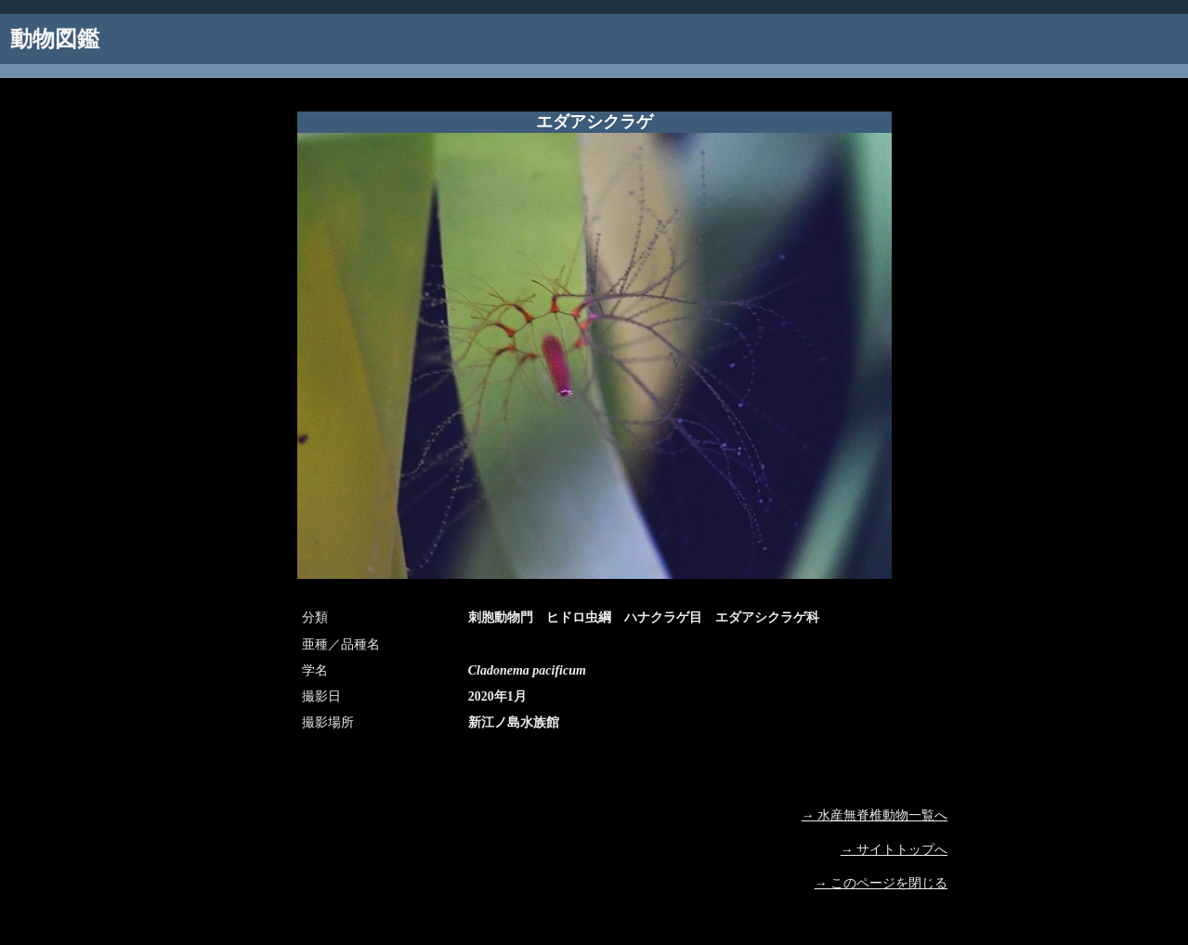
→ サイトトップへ (894, 850)
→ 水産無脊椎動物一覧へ (875, 815)
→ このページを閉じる (881, 883)
